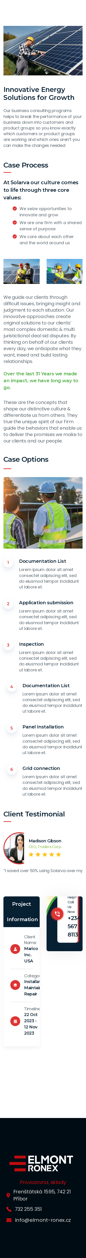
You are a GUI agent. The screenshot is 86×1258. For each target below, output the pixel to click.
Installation (35, 981)
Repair (30, 994)
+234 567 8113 (74, 926)
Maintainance (38, 987)
